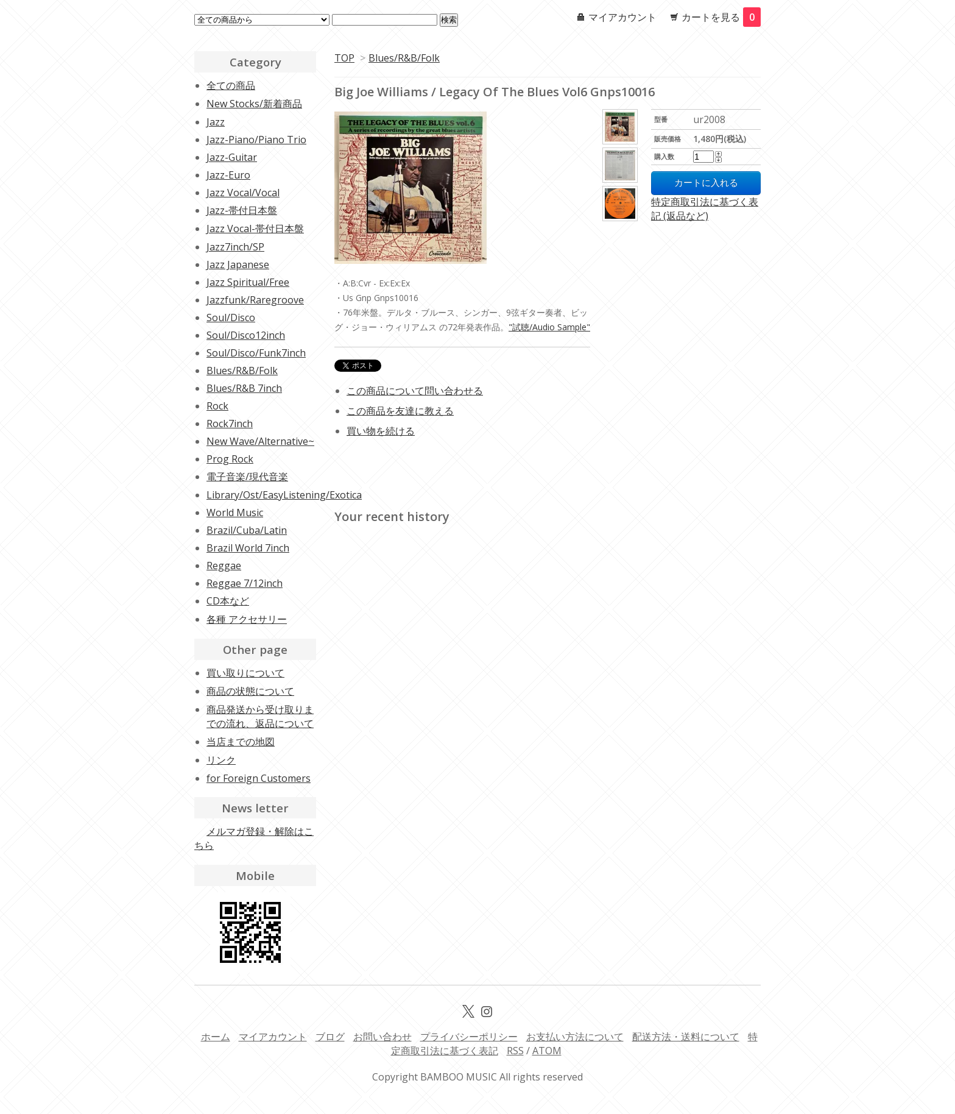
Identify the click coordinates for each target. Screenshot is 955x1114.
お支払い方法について (575, 1036)
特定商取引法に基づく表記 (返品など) (704, 208)
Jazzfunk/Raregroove (255, 300)
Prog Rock (229, 459)
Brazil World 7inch (247, 548)
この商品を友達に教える (400, 410)
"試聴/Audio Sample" (549, 327)
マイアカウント (622, 17)
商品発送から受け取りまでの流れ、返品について (260, 716)
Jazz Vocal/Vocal (243, 192)
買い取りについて (245, 672)
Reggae (223, 565)
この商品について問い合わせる (415, 390)
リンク (221, 760)
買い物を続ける (381, 431)
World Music (234, 512)
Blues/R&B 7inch (244, 388)
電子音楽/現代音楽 (247, 476)
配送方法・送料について (685, 1036)
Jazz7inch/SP (235, 247)
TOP (344, 58)
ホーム (215, 1036)
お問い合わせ (382, 1036)
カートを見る (721, 17)
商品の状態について (250, 691)
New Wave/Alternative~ (260, 441)
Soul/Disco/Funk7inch (256, 353)
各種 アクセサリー (246, 619)
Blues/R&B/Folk (404, 58)
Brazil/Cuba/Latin (246, 530)
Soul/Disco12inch (245, 335)
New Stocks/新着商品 (254, 103)
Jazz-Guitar (231, 157)
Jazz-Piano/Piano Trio (256, 139)
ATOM (547, 1050)
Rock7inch (229, 423)
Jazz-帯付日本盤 (241, 210)
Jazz (215, 122)
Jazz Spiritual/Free (247, 282)
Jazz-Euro (228, 175)
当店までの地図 (240, 741)
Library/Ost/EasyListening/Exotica (284, 495)
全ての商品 (230, 85)
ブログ (330, 1036)
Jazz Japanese (237, 264)
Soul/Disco (230, 317)
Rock (217, 406)
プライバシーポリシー (469, 1036)
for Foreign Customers (258, 778)
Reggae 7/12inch (244, 583)
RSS (515, 1050)
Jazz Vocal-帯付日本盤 (255, 228)
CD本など (227, 601)
